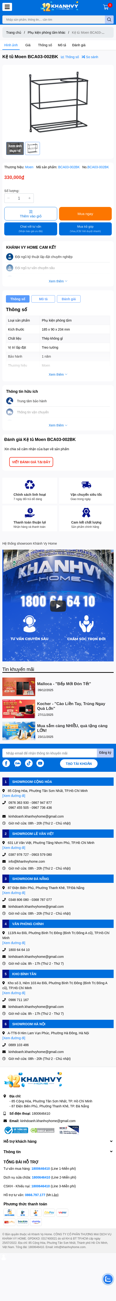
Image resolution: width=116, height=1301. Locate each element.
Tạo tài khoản (79, 764)
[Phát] (58, 606)
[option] (58, 103)
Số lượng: (11, 191)
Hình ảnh (11, 45)
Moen (29, 167)
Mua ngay (85, 213)
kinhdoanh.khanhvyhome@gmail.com (48, 1121)
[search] (109, 19)
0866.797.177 (35, 1195)
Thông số (45, 45)
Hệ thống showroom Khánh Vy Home (29, 543)
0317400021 (49, 1238)
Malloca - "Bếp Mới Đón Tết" (64, 684)
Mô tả (62, 45)
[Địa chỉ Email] (58, 753)
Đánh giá (79, 45)
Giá (27, 45)
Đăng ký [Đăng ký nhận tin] (105, 752)
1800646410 (41, 1113)
